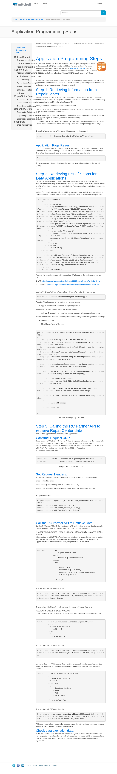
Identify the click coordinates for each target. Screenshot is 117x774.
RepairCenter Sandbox (26, 67)
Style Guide (21, 93)
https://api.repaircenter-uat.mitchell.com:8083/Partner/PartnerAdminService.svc (71, 281)
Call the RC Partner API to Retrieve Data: (64, 523)
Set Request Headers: (51, 474)
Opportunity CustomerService (26, 115)
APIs (36, 3)
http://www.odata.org (77, 68)
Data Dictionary (23, 80)
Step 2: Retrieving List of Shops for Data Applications (66, 176)
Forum (44, 3)
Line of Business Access (26, 63)
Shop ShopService (24, 125)
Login (100, 3)
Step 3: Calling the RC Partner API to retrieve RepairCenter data (68, 428)
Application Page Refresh (53, 145)
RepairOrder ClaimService (26, 99)
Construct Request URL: (53, 438)
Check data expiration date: (55, 730)
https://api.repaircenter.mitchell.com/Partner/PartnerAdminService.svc (73, 285)
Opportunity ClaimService (26, 112)
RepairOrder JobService (26, 106)
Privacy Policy (44, 765)
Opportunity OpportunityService (26, 119)
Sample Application (24, 90)
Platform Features (24, 86)
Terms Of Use (32, 765)
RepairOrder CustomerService (26, 103)
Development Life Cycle (26, 60)
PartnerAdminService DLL (26, 83)
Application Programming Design (26, 73)
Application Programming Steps (26, 76)
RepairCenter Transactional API (32, 19)
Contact (55, 765)
